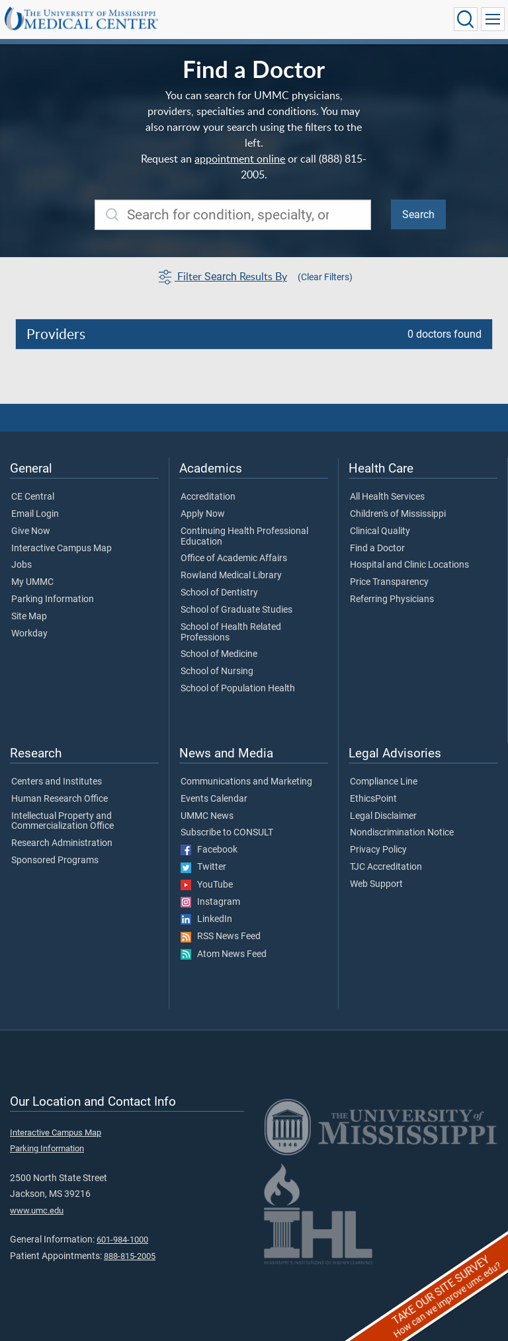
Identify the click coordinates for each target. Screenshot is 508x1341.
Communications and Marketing (246, 782)
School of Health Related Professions (231, 632)
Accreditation (208, 497)
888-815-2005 (129, 1256)
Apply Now (203, 514)
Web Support (376, 884)
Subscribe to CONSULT (227, 832)
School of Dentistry (219, 593)
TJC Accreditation (386, 867)
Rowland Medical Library (231, 575)
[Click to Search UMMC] (466, 19)
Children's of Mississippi (398, 514)
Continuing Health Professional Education (244, 536)
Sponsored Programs (55, 860)
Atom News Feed (224, 954)
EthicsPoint (373, 799)
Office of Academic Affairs (234, 558)
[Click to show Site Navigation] (493, 19)
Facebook (209, 850)
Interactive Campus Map (61, 548)
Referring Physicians (392, 599)
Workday (29, 634)
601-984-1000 (122, 1240)
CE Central (32, 497)
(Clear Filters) (325, 277)
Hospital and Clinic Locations (409, 565)
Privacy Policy (378, 850)
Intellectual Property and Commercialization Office (62, 821)
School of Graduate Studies (236, 610)
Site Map (29, 616)
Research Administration (61, 843)
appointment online (239, 158)
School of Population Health (238, 688)
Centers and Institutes (56, 782)
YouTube (207, 885)
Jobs (21, 565)
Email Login (35, 514)
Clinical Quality (380, 531)
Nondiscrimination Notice (402, 832)
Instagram (210, 902)
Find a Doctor (377, 548)
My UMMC (32, 582)
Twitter (203, 867)
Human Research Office (59, 799)
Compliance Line (383, 782)
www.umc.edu (37, 1210)
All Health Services (387, 497)
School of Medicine (219, 654)
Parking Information (52, 599)
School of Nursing (217, 671)
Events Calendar (214, 799)
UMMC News (207, 816)
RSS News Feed (221, 936)
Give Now (30, 531)
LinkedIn (206, 919)
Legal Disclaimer (383, 816)
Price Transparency (389, 582)
